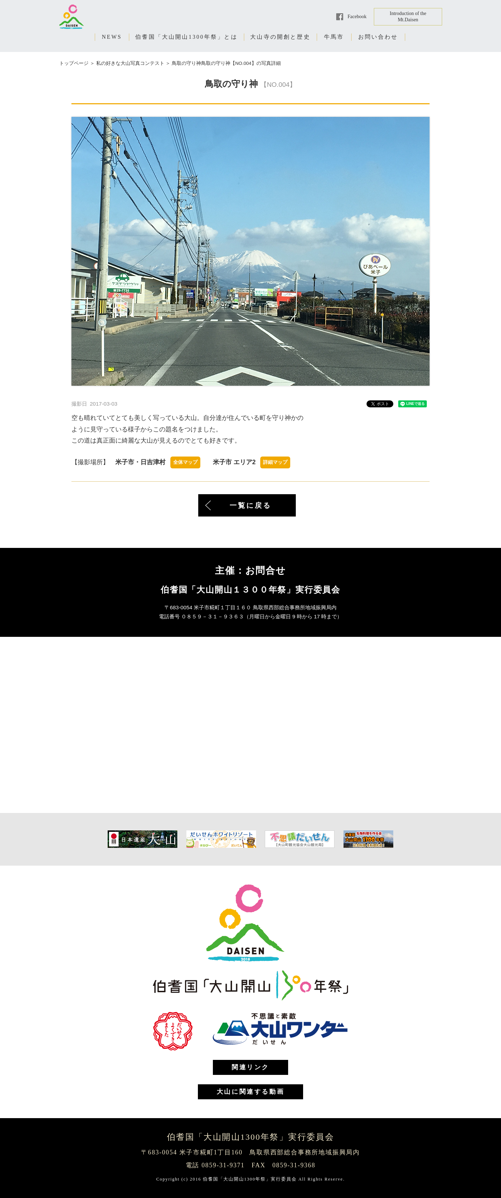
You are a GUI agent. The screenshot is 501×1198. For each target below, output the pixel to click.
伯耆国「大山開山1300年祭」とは (186, 37)
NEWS (112, 37)
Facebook (357, 16)
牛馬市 (334, 37)
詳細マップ (275, 462)
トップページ (73, 63)
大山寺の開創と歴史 (280, 37)
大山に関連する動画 (250, 1091)
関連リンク (250, 1067)
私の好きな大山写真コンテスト (130, 63)
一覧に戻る (250, 505)
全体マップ (185, 462)
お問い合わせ (378, 37)
